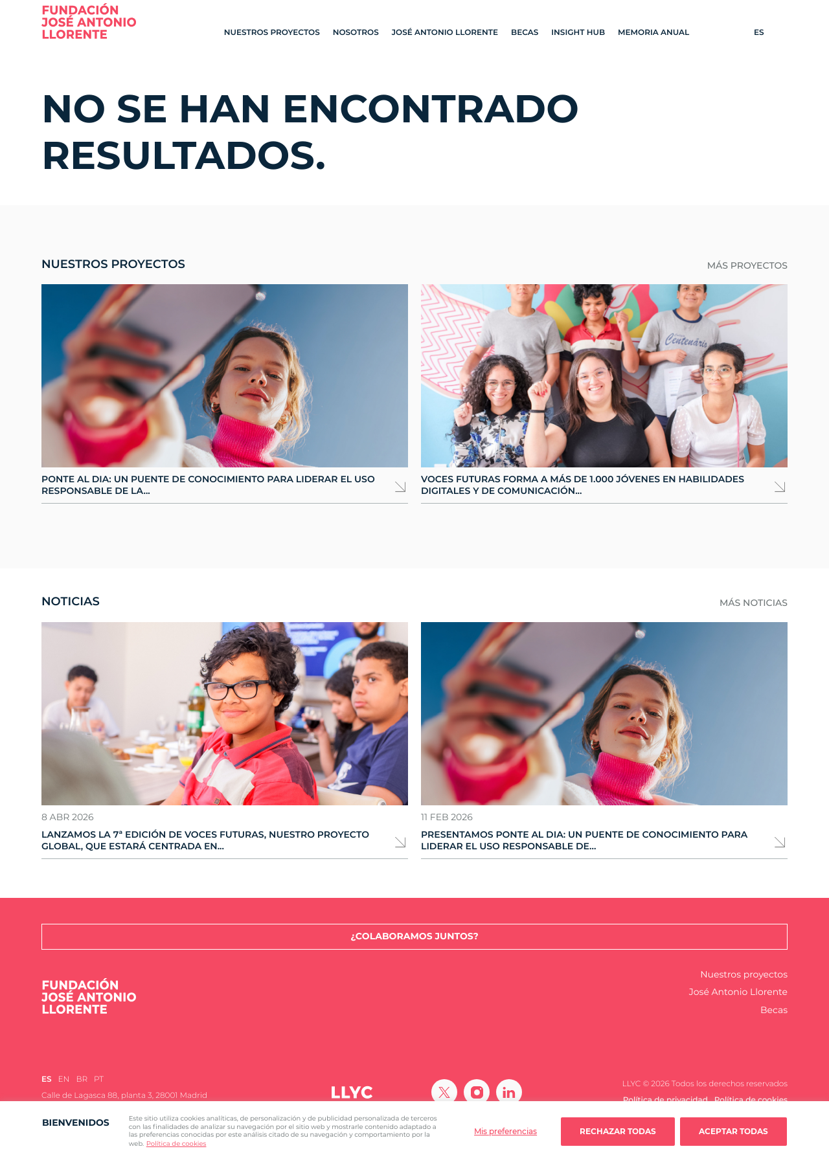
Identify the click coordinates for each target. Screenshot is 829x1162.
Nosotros (356, 33)
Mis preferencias (505, 1131)
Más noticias (754, 603)
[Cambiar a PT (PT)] (99, 1079)
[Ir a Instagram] (477, 1092)
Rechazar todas (618, 1131)
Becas (524, 33)
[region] (414, 1131)
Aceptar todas (733, 1131)
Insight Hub (578, 33)
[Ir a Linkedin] (509, 1092)
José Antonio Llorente (445, 33)
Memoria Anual (653, 33)
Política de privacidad (665, 1100)
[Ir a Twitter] (444, 1092)
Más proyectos (747, 265)
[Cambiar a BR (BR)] (81, 1079)
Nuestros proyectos (272, 33)
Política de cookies (176, 1143)
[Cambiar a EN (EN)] (64, 1079)
